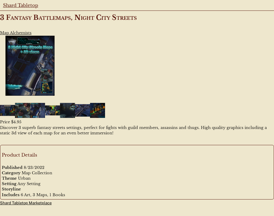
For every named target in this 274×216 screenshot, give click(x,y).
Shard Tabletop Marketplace (26, 203)
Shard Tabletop (20, 5)
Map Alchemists (16, 32)
